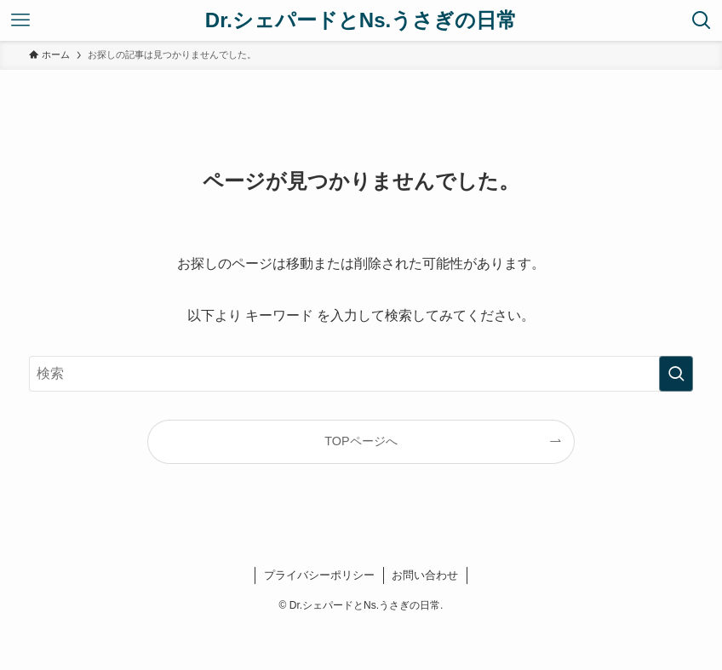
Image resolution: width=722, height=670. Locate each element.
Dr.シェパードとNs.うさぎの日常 (361, 20)
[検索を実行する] (676, 374)
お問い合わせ (425, 575)
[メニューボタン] (20, 20)
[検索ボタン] (701, 20)
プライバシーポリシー (319, 575)
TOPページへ (360, 441)
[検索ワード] (361, 374)
